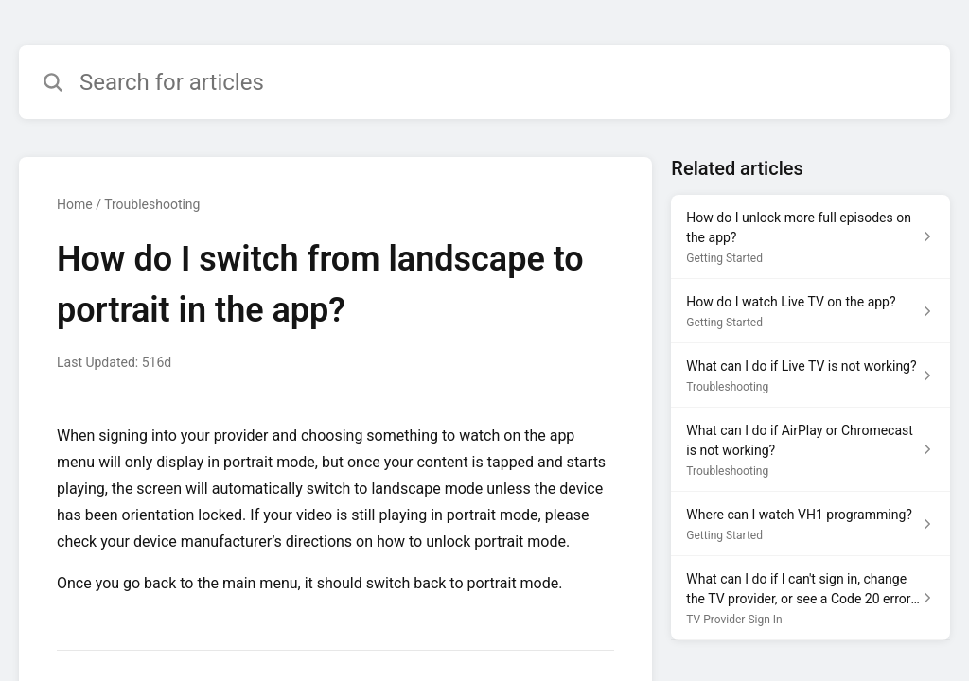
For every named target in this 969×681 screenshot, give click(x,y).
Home (75, 204)
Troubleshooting (152, 204)
